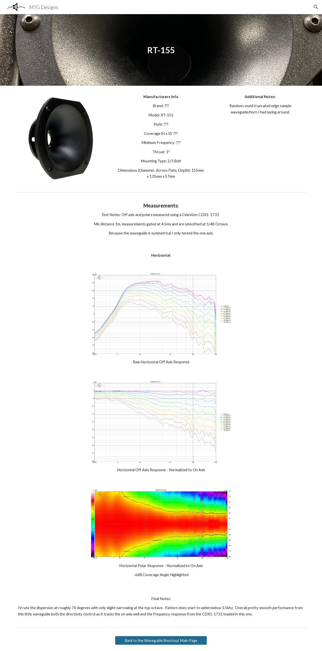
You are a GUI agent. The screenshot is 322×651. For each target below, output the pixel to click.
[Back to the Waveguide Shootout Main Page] (161, 640)
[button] (316, 7)
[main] (161, 50)
